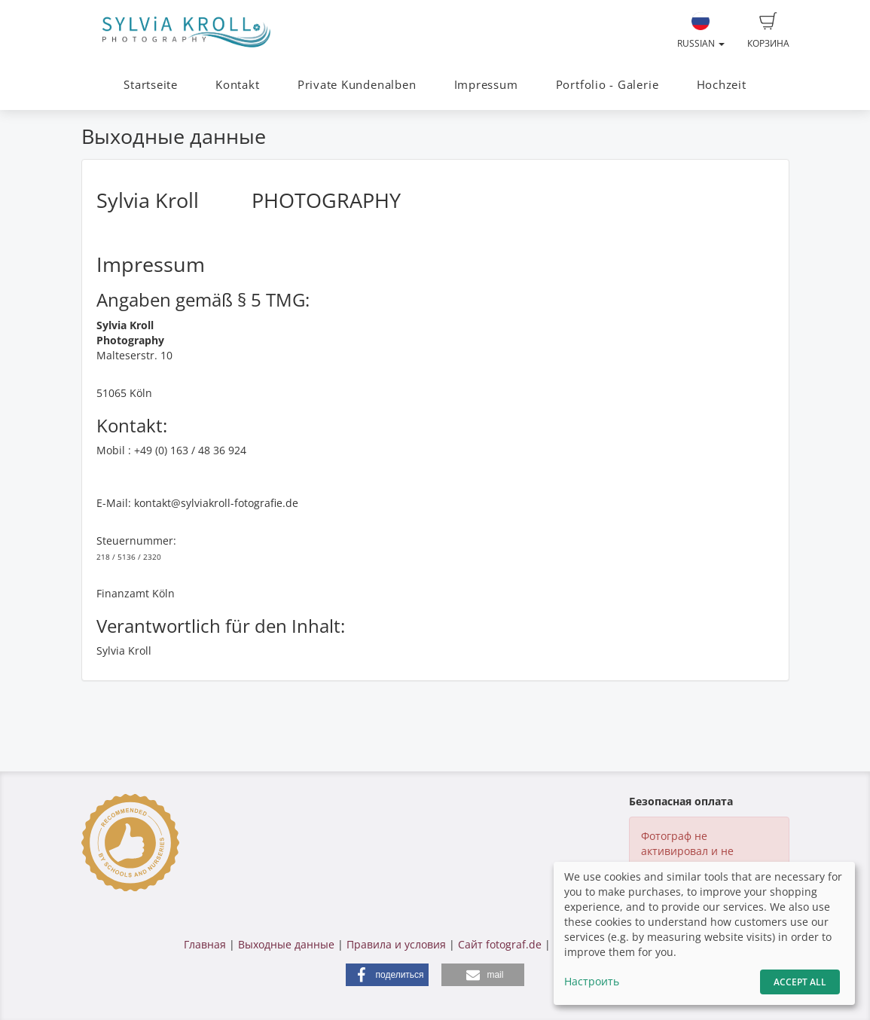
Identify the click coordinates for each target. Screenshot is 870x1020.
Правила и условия (396, 944)
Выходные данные (286, 944)
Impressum (486, 85)
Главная (205, 944)
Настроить (591, 981)
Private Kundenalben (357, 85)
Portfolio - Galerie (607, 85)
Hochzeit (721, 85)
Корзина (768, 31)
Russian (701, 31)
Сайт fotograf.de (500, 944)
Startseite (151, 85)
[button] (387, 975)
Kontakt (237, 85)
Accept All (800, 982)
